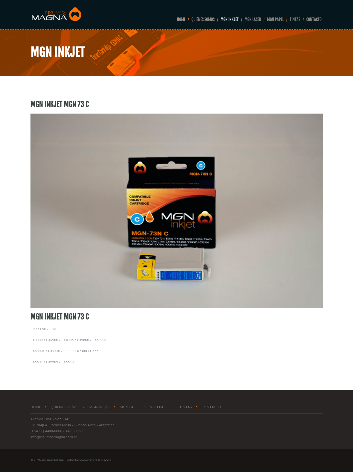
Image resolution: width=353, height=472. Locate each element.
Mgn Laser (253, 19)
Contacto (314, 19)
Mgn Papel (275, 19)
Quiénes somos (203, 19)
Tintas (295, 19)
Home (181, 19)
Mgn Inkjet (230, 19)
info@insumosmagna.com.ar (53, 437)
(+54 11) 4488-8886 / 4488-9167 (56, 431)
